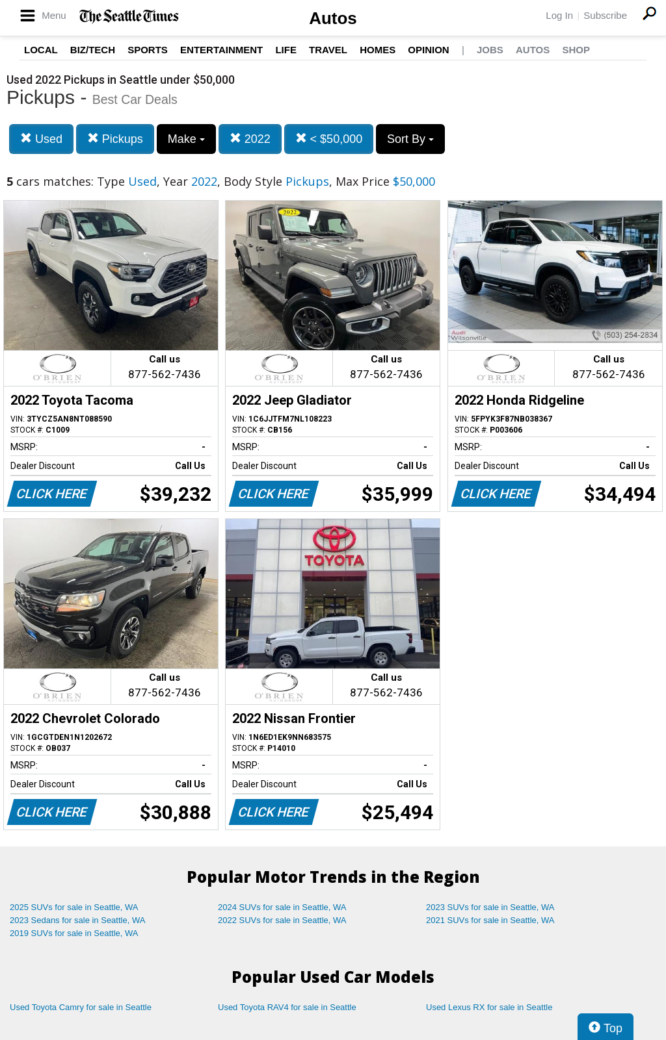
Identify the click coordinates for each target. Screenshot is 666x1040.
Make (186, 139)
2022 (250, 139)
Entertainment (221, 49)
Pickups (115, 139)
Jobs (490, 49)
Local (41, 49)
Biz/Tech (92, 49)
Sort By (410, 139)
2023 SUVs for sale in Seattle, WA (490, 907)
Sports (147, 49)
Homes (377, 49)
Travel (328, 49)
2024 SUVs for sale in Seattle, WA (282, 907)
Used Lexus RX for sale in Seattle (489, 1007)
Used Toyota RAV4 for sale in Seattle (287, 1007)
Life (286, 49)
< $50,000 (329, 139)
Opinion (428, 49)
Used (41, 139)
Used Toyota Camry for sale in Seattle (81, 1007)
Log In (559, 15)
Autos (333, 18)
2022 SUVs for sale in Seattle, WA (282, 920)
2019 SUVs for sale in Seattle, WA (74, 933)
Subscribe (605, 15)
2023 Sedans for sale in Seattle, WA (77, 920)
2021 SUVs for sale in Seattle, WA (490, 920)
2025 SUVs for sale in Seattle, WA (74, 907)
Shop (576, 49)
